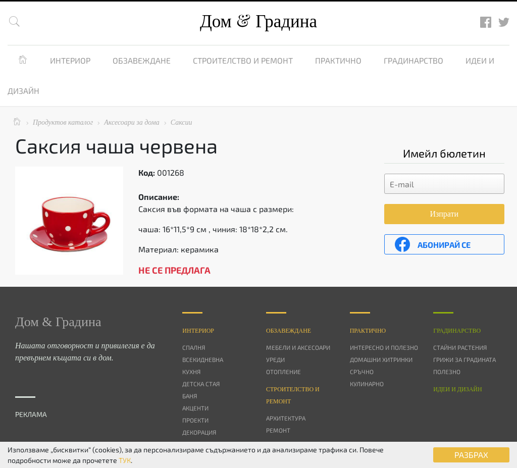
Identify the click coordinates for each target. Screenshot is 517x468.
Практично (338, 60)
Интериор (70, 60)
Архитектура (285, 418)
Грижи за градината (464, 359)
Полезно (446, 371)
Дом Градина (258, 21)
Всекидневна (202, 359)
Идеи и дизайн (457, 389)
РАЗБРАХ (471, 454)
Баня (189, 395)
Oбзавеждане (288, 330)
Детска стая (201, 383)
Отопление (283, 371)
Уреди (275, 359)
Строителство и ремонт (243, 60)
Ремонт (278, 430)
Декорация (199, 432)
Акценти (195, 407)
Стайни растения (460, 347)
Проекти (195, 420)
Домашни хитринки (381, 359)
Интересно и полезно (384, 347)
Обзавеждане (142, 60)
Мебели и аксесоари (298, 347)
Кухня (191, 371)
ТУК (125, 460)
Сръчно (362, 371)
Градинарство (413, 60)
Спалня (193, 347)
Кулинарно (367, 383)
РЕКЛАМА (31, 414)
